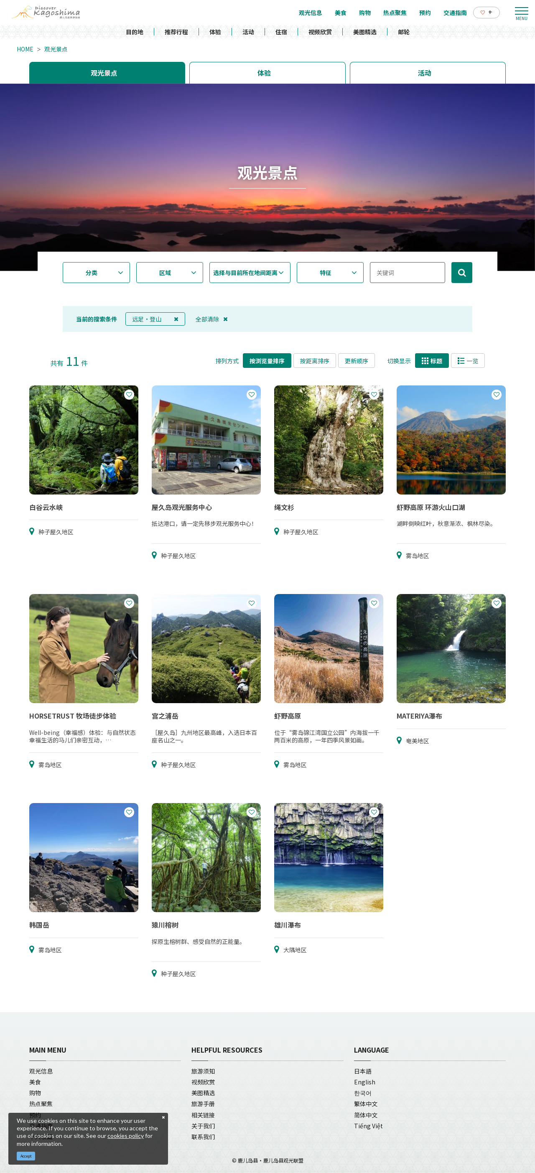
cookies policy (125, 1135)
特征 (325, 272)
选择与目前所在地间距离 (245, 272)
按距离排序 (314, 361)
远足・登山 (155, 319)
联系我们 (203, 1136)
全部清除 (212, 319)
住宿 (281, 32)
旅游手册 (203, 1103)
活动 (248, 32)
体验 (215, 32)
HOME (25, 49)
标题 (432, 361)
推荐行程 (176, 32)
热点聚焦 (41, 1103)
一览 (468, 361)
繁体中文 (365, 1103)
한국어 (363, 1093)
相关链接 (203, 1115)
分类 (91, 272)
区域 (165, 272)
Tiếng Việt (368, 1126)
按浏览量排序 (267, 361)
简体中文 (365, 1115)
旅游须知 (203, 1071)
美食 (35, 1082)
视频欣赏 (320, 32)
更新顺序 (356, 361)
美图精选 (365, 32)
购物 (35, 1093)
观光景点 (56, 49)
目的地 (134, 32)
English (364, 1082)
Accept (26, 1156)
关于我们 (203, 1126)
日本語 (363, 1071)
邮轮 (404, 32)
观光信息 (41, 1071)
